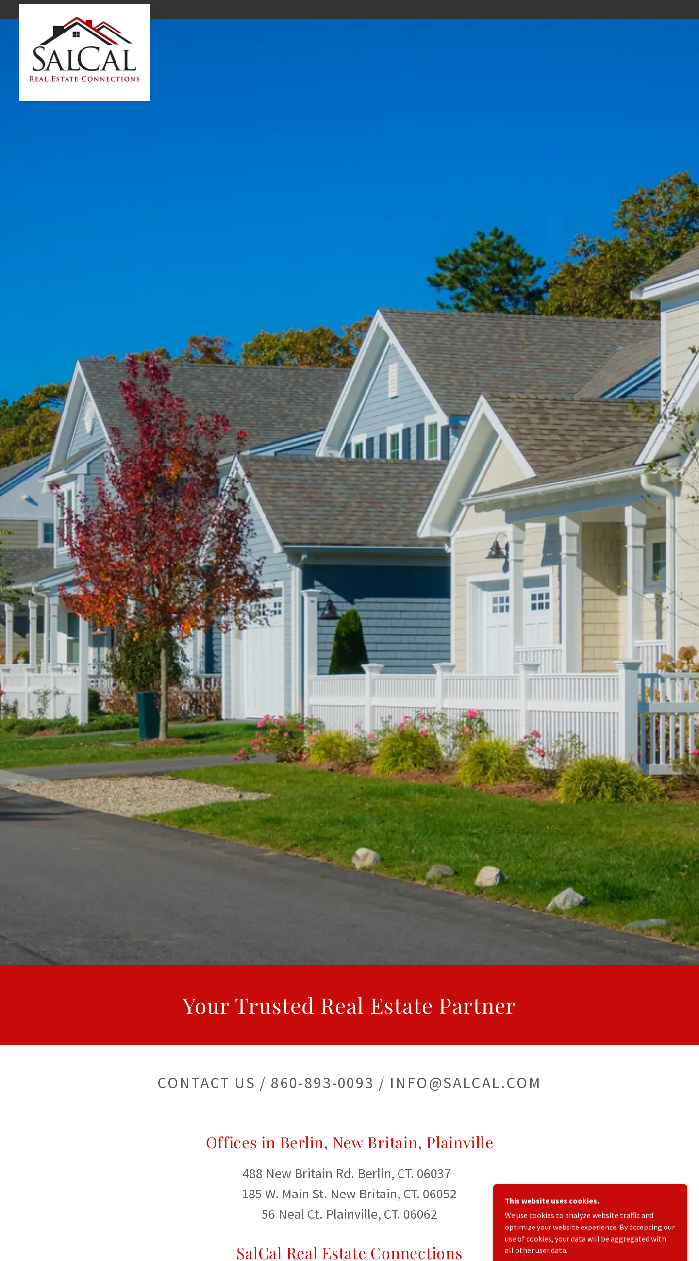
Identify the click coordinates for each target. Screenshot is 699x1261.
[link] (84, 8)
